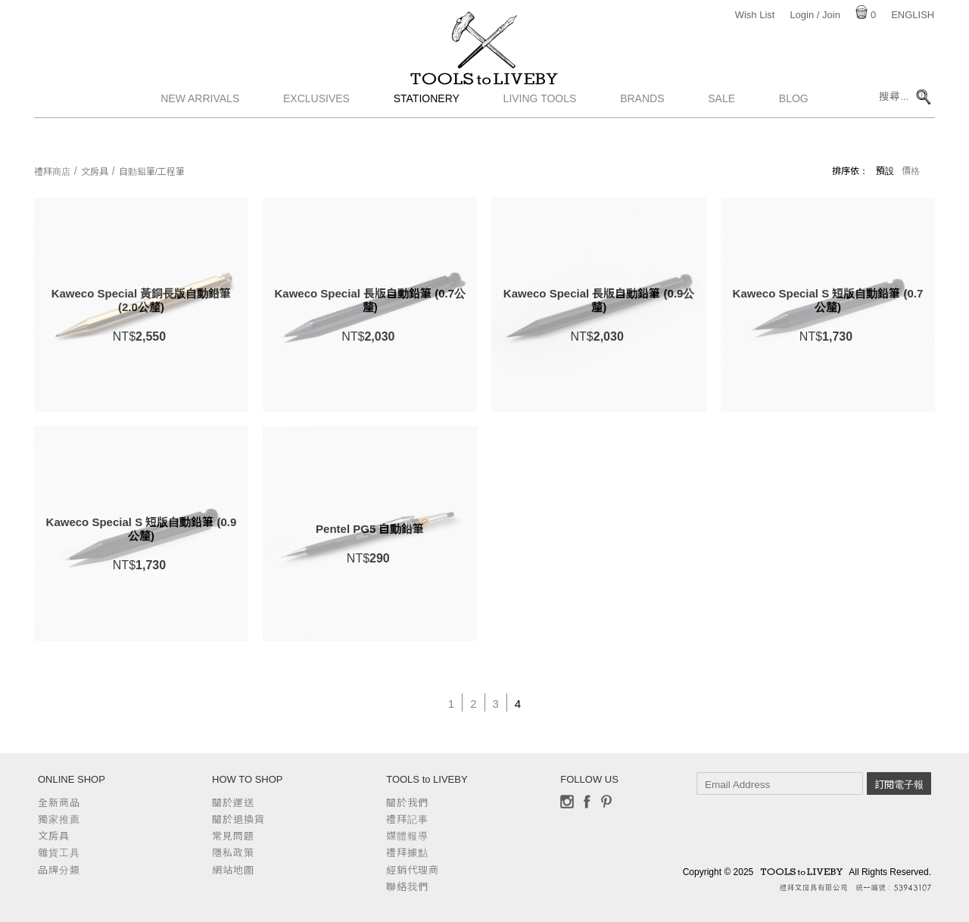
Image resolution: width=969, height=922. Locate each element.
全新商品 (59, 802)
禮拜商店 (52, 172)
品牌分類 (59, 870)
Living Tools (540, 132)
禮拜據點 (407, 852)
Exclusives (316, 132)
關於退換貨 (238, 819)
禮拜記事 (407, 819)
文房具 (94, 172)
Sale (721, 132)
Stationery (427, 132)
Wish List (755, 14)
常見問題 (233, 836)
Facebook (587, 801)
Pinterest (606, 801)
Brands (642, 132)
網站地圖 (233, 870)
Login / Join (815, 14)
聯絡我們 (407, 886)
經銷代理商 (412, 870)
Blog (794, 132)
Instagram (567, 801)
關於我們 (407, 802)
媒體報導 (407, 836)
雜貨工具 (59, 852)
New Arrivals (199, 132)
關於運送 (233, 802)
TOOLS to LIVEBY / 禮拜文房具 (484, 96)
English (912, 14)
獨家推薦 (59, 819)
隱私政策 (233, 852)
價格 (911, 171)
